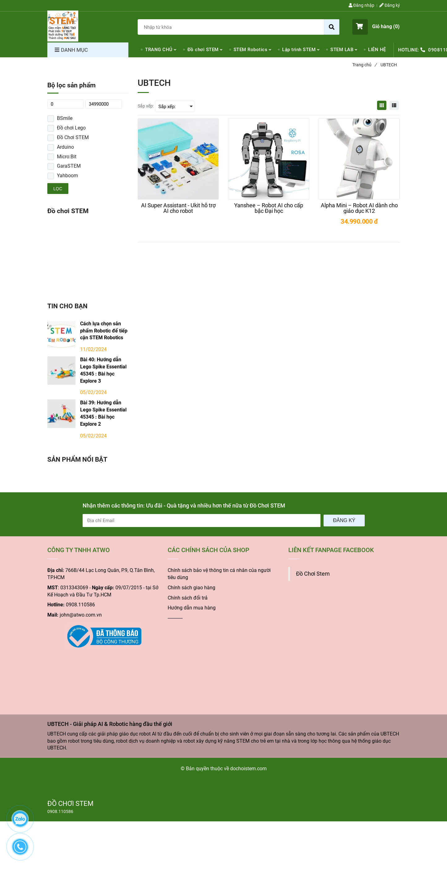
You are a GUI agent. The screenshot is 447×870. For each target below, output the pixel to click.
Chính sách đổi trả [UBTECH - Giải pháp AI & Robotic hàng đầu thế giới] (188, 598)
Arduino (65, 147)
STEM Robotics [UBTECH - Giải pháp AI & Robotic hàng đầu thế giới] (251, 49)
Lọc (58, 188)
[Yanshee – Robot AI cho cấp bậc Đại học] (268, 208)
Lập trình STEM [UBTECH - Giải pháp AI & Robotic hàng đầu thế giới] (299, 49)
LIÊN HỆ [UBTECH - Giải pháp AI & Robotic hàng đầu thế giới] (377, 49)
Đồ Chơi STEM (73, 137)
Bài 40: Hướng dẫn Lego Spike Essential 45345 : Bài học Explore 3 (103, 370)
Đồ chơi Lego (71, 128)
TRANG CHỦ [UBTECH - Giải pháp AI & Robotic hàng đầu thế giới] (159, 49)
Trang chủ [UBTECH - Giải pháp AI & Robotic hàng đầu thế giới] (364, 64)
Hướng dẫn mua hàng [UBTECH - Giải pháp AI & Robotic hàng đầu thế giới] (192, 608)
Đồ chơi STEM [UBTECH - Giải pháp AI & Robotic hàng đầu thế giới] (203, 49)
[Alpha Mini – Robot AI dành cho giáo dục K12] (359, 208)
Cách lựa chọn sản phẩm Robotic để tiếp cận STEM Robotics (103, 331)
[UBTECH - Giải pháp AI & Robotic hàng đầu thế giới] (62, 26)
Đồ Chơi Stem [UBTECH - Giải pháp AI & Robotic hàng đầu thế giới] (313, 574)
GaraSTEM (69, 166)
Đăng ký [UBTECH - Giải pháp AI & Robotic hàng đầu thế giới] (389, 5)
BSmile (64, 118)
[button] (376, 27)
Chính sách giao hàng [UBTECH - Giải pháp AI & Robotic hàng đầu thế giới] (191, 588)
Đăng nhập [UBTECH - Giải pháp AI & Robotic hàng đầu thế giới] (361, 5)
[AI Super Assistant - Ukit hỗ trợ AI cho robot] (178, 208)
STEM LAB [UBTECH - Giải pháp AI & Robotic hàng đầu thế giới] (341, 49)
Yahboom (67, 175)
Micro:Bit (66, 157)
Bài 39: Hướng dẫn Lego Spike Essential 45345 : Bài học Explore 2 (103, 413)
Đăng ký (344, 520)
